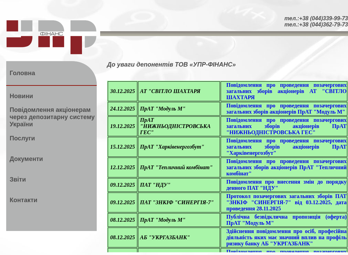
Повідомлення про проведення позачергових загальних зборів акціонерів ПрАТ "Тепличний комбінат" (286, 167)
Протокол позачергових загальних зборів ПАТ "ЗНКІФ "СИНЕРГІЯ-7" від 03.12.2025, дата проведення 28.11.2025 (286, 202)
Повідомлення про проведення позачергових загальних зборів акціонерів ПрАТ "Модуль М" (286, 109)
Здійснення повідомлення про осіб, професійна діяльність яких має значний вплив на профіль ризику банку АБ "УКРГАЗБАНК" (286, 237)
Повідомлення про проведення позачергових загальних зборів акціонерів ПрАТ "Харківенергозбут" (286, 147)
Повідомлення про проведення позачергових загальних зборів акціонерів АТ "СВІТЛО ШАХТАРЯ (286, 91)
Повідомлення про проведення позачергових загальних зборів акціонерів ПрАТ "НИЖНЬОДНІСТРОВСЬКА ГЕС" (286, 126)
